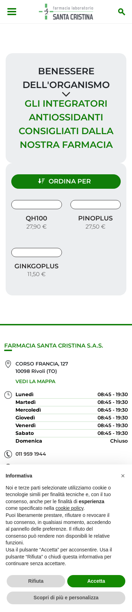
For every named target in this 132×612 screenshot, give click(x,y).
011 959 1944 (30, 454)
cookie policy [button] (69, 508)
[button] (122, 475)
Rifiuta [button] (36, 581)
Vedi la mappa (35, 381)
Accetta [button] (96, 581)
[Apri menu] (11, 11)
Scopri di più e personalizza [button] (65, 597)
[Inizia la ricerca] (122, 11)
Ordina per (64, 181)
